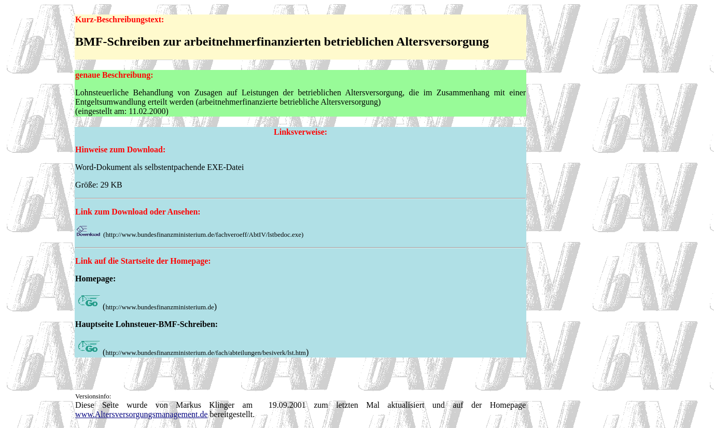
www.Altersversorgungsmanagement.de (141, 414)
